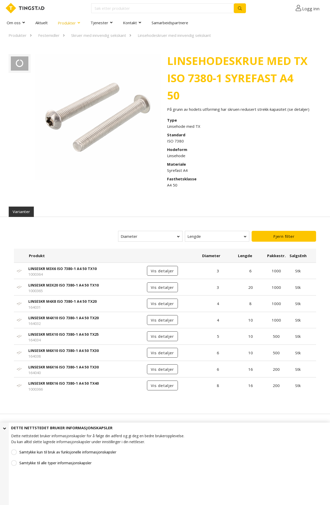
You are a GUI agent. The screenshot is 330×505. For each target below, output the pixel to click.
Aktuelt (41, 22)
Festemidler (49, 35)
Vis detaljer (162, 270)
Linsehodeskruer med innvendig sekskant (174, 35)
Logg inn (310, 9)
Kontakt (130, 22)
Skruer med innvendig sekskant (98, 35)
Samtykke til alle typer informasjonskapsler (55, 462)
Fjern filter (284, 236)
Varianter (21, 211)
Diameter (129, 236)
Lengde (194, 236)
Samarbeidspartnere (170, 22)
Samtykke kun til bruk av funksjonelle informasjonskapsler (67, 452)
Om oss (14, 22)
